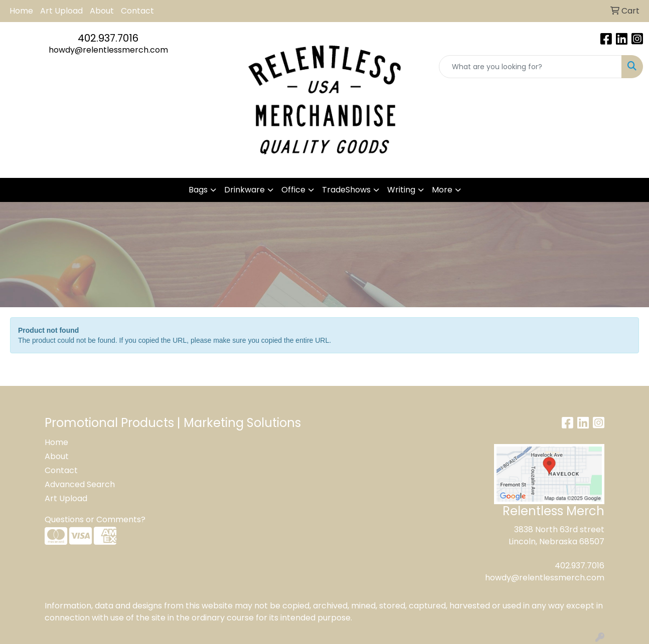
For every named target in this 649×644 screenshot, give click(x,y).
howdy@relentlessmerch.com (108, 50)
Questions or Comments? (95, 519)
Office (293, 189)
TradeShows (346, 189)
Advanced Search (80, 484)
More (442, 189)
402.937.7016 (108, 38)
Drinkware (244, 189)
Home (21, 11)
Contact (137, 11)
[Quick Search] (530, 66)
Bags (198, 189)
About (102, 11)
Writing (401, 189)
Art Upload (61, 11)
